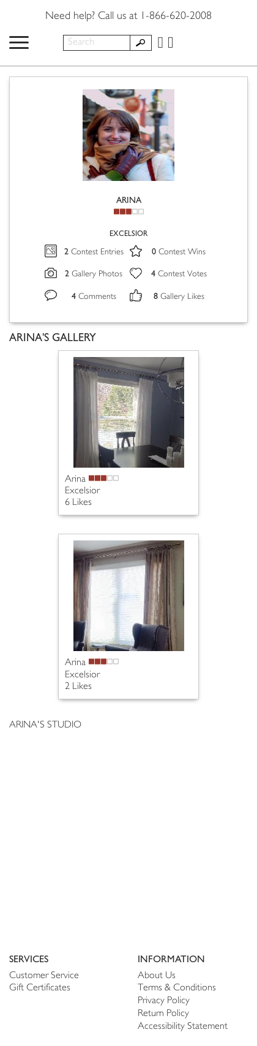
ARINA (128, 200)
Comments (94, 297)
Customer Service (44, 976)
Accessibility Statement (183, 1026)
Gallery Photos (93, 274)
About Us (157, 976)
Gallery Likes (179, 297)
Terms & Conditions (177, 988)
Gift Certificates (39, 988)
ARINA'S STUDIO (45, 725)
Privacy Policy (164, 1001)
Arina (75, 479)
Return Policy (163, 1013)
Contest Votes (179, 274)
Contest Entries (94, 252)
